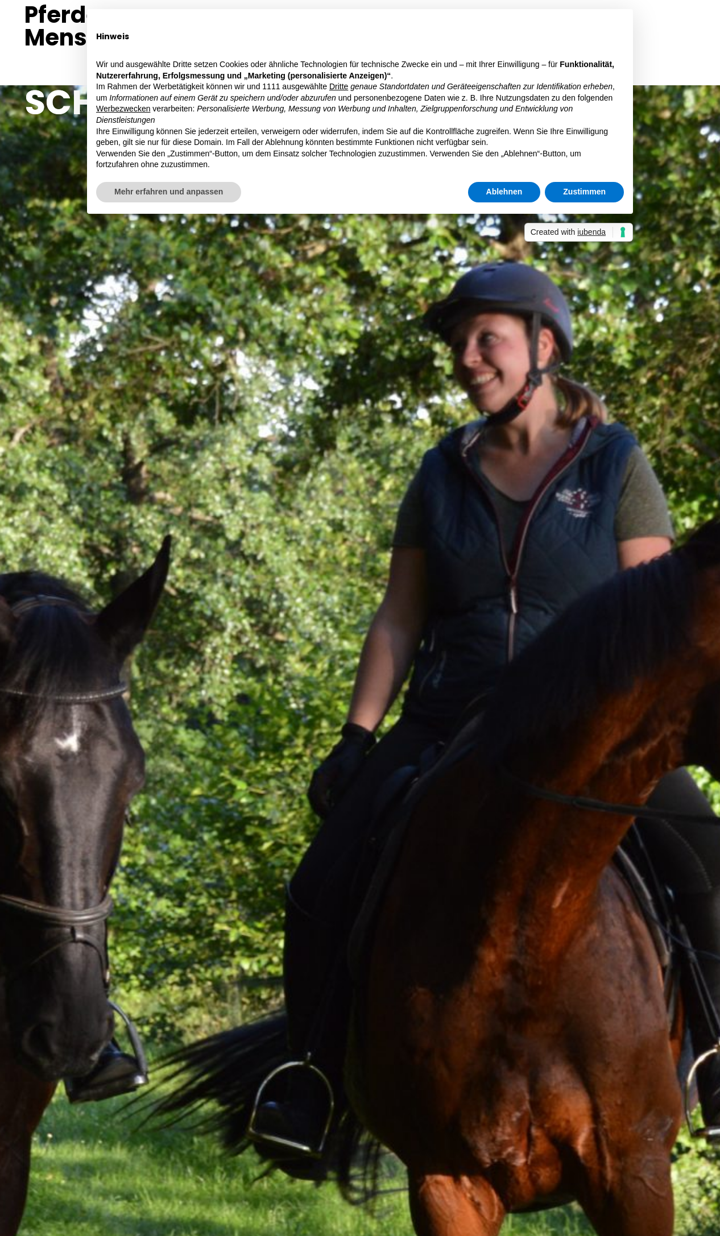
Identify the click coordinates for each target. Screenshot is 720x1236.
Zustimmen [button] (584, 191)
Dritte (338, 86)
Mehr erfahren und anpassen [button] (168, 191)
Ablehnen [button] (504, 191)
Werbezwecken (123, 108)
